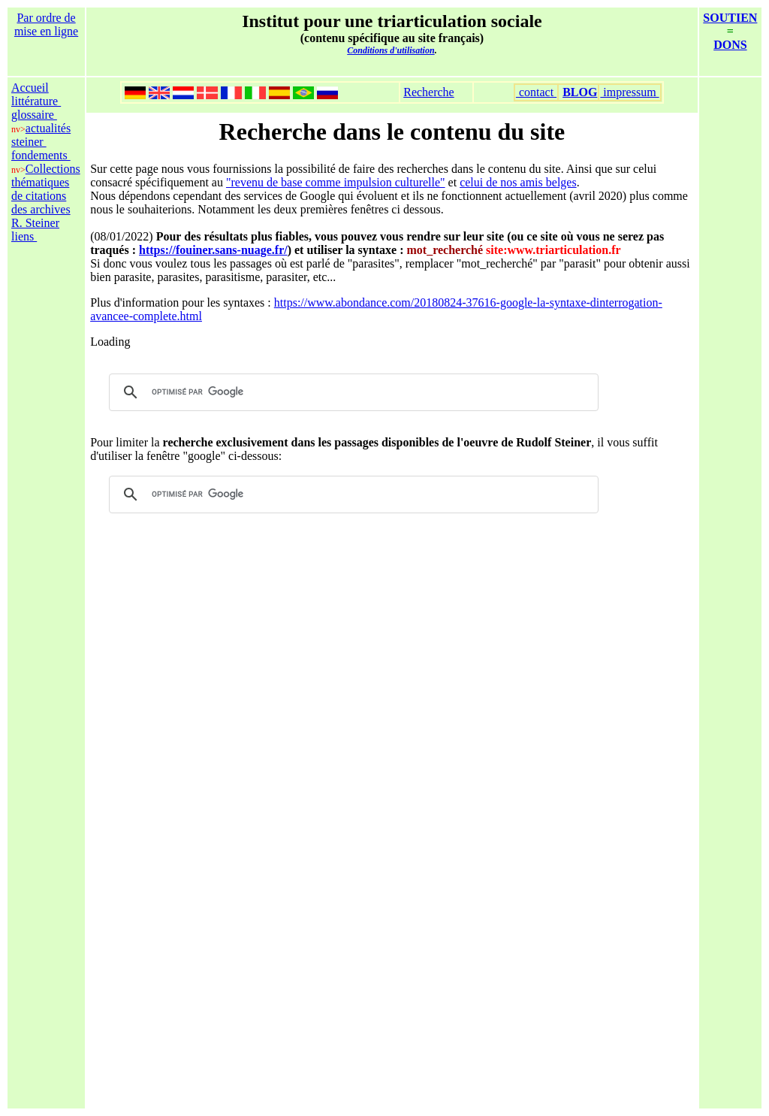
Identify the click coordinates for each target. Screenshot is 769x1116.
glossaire (34, 114)
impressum (629, 92)
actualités (48, 128)
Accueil (30, 87)
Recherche (428, 92)
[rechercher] (351, 392)
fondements (41, 155)
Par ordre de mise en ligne (46, 24)
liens (24, 236)
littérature (36, 101)
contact (536, 92)
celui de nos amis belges (518, 182)
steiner (29, 141)
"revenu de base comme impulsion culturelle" (335, 182)
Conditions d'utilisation (390, 50)
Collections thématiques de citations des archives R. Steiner (45, 195)
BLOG (579, 92)
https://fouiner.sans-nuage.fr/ (213, 249)
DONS (729, 44)
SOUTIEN (730, 17)
